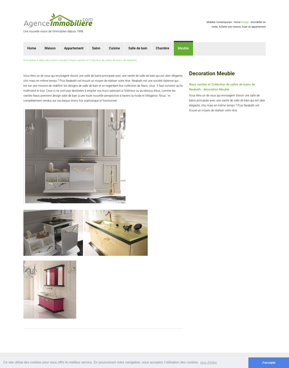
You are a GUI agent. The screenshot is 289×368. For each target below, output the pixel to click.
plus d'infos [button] (208, 362)
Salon (96, 48)
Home (31, 48)
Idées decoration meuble (53, 60)
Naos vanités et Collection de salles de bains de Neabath (103, 60)
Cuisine (114, 48)
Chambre (162, 48)
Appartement (73, 48)
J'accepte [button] (269, 362)
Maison (50, 48)
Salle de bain (137, 48)
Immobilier (29, 60)
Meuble (183, 48)
